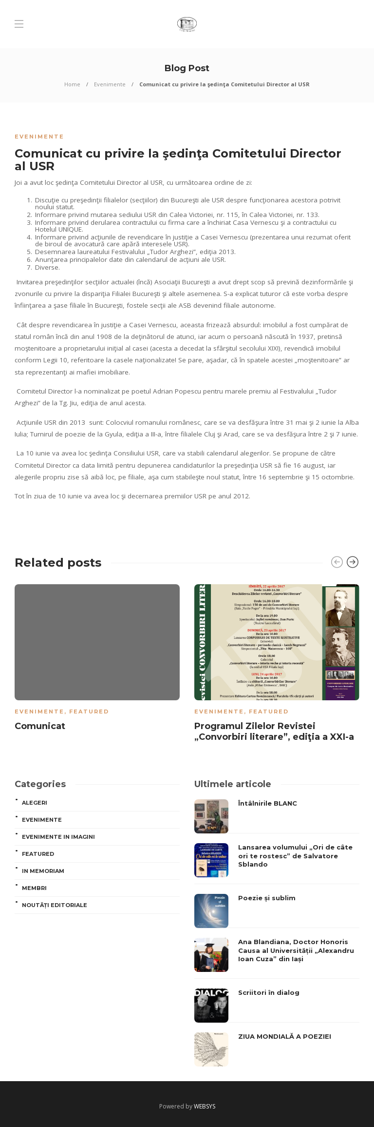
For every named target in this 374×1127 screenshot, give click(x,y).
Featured (89, 711)
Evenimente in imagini (58, 836)
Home (72, 84)
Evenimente (110, 84)
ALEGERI (34, 802)
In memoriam (43, 871)
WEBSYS (204, 1106)
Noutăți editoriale (54, 905)
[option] (97, 659)
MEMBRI (34, 888)
